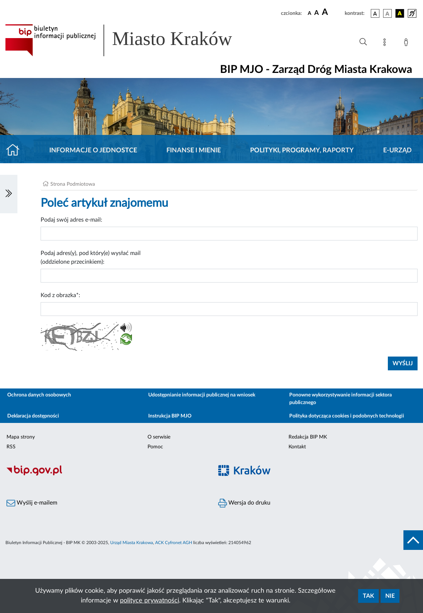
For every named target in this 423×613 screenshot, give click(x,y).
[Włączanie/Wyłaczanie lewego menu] (8, 194)
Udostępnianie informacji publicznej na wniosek (201, 395)
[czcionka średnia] (317, 13)
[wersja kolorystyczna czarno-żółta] (399, 13)
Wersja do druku (244, 503)
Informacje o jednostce (93, 150)
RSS (11, 446)
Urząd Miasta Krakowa (131, 542)
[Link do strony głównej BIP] (129, 40)
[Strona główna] (15, 150)
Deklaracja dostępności (33, 416)
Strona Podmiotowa (72, 184)
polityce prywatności (149, 600)
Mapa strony (21, 437)
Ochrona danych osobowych (39, 395)
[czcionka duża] (332, 12)
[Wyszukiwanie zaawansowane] (363, 42)
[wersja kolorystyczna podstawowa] (375, 13)
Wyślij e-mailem (32, 503)
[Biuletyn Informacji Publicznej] (105, 474)
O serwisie (159, 437)
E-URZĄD (397, 150)
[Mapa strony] (386, 43)
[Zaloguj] (407, 43)
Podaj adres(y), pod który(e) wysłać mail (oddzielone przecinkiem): (91, 257)
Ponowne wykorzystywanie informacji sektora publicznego (340, 398)
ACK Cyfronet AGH (173, 542)
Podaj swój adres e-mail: (71, 220)
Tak (368, 596)
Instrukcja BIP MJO (169, 416)
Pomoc (155, 446)
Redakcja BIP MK (308, 437)
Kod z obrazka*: (60, 295)
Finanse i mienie (193, 150)
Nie (390, 596)
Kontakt (297, 446)
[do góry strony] (413, 540)
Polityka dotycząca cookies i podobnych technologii (346, 416)
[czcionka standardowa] (309, 13)
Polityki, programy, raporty (302, 150)
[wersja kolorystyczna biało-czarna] (387, 13)
